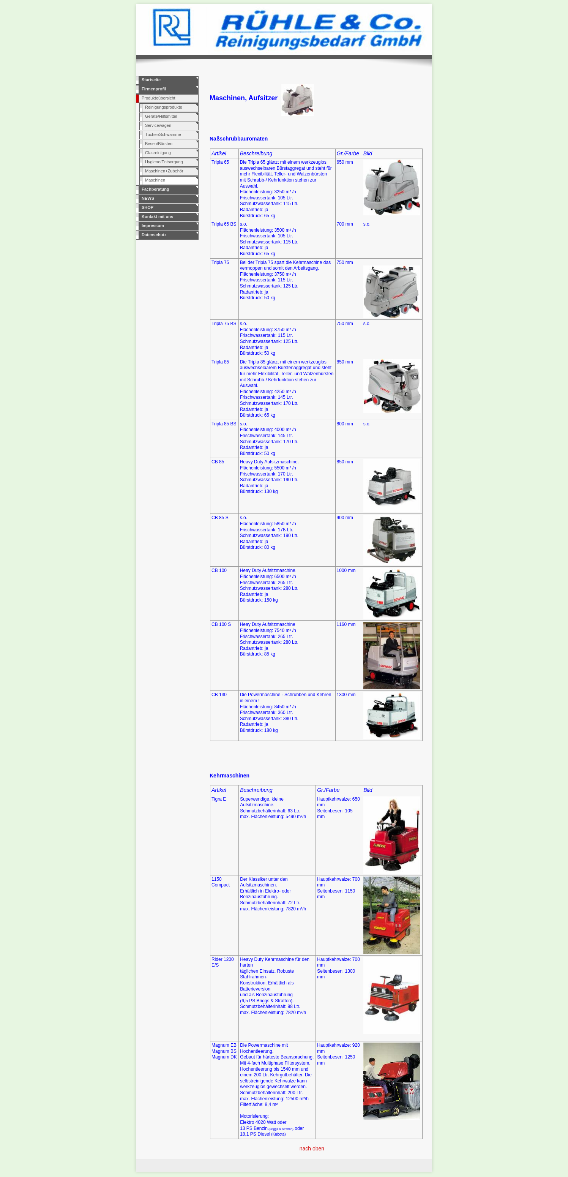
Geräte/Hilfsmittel (161, 116)
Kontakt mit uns (157, 216)
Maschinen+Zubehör (164, 171)
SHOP (147, 207)
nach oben (312, 1148)
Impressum (153, 225)
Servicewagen (158, 125)
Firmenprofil (154, 89)
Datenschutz (154, 234)
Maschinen (155, 180)
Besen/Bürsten (158, 143)
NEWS (148, 198)
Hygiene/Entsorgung (164, 162)
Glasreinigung (158, 152)
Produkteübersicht (158, 98)
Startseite (151, 79)
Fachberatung (155, 189)
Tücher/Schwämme (163, 134)
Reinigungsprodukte (163, 107)
